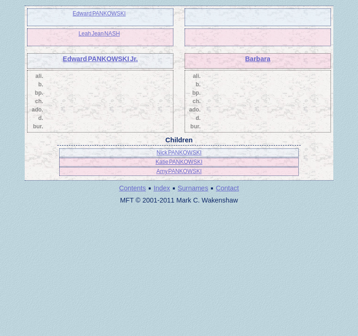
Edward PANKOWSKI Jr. (100, 59)
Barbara (257, 59)
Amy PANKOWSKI (178, 171)
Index (161, 188)
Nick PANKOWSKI (179, 152)
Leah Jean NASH (99, 33)
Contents (132, 188)
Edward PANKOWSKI (99, 13)
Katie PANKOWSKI (179, 162)
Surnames (193, 188)
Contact (227, 188)
